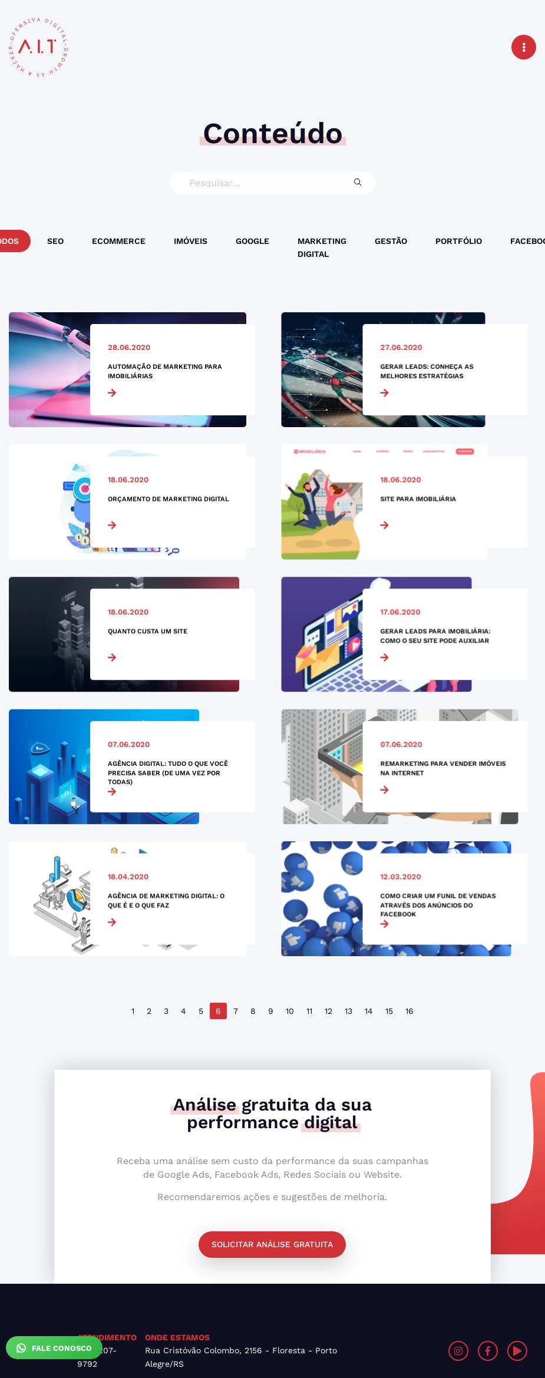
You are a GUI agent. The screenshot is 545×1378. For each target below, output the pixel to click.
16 (409, 1011)
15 (389, 1011)
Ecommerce (119, 241)
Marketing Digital (322, 247)
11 (309, 1011)
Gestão (391, 241)
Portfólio (458, 241)
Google (252, 241)
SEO (55, 241)
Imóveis (190, 241)
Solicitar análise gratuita (272, 1244)
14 (369, 1011)
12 (328, 1011)
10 (290, 1011)
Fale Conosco (54, 1348)
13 (348, 1011)
